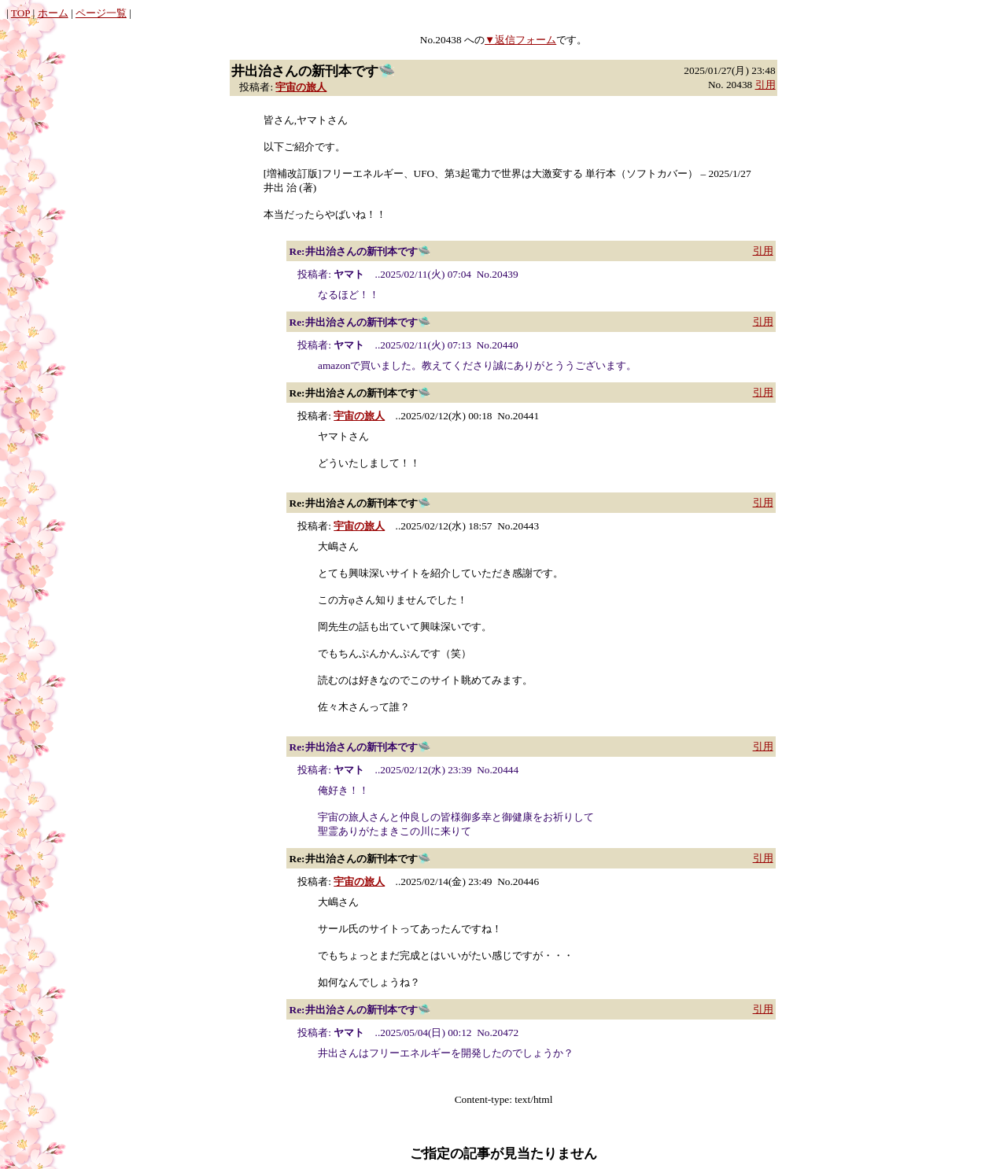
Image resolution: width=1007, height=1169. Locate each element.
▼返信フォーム (520, 40)
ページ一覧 (101, 13)
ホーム (53, 13)
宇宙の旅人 (300, 87)
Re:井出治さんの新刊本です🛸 (360, 251)
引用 (765, 84)
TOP (20, 13)
